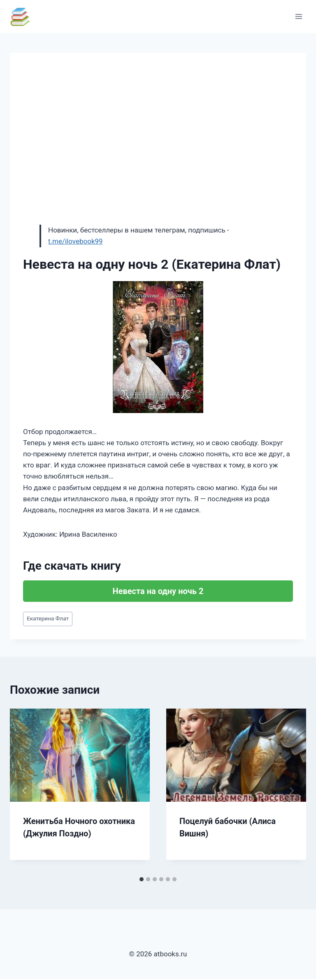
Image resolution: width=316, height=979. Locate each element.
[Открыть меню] (298, 16)
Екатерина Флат (48, 618)
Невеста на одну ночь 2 (158, 591)
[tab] (141, 879)
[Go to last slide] (24, 790)
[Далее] (291, 790)
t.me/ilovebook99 (75, 241)
